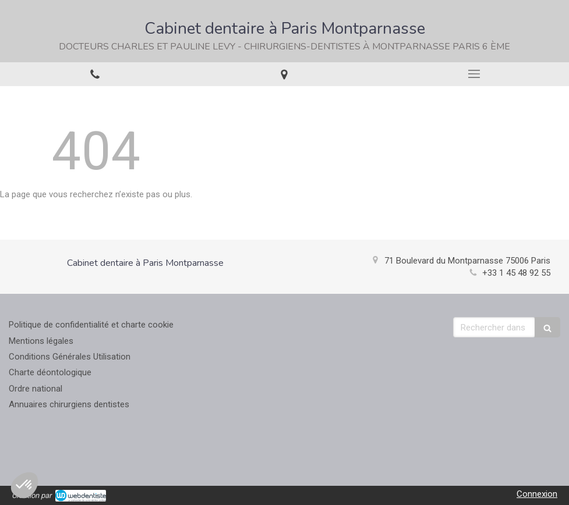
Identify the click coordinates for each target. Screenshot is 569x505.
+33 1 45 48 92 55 (516, 273)
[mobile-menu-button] (474, 74)
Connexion (537, 494)
